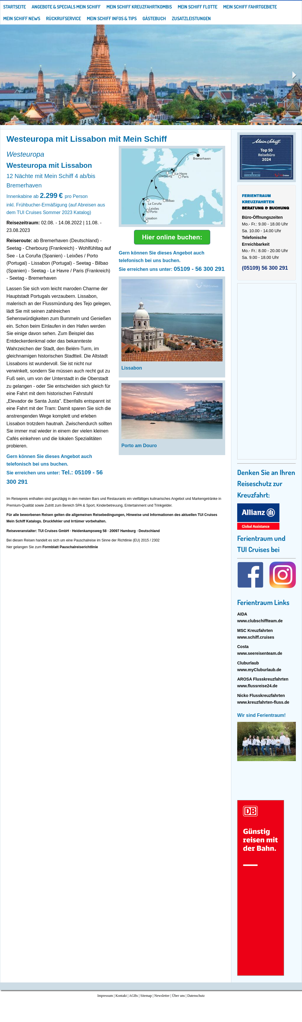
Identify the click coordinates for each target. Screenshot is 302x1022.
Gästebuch (154, 18)
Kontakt (121, 996)
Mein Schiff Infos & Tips (112, 18)
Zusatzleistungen (191, 18)
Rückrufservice (63, 18)
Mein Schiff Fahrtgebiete (250, 7)
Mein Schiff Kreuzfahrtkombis (139, 7)
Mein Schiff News (21, 18)
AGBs (133, 996)
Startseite (14, 7)
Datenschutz (196, 996)
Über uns (178, 996)
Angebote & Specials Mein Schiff (66, 7)
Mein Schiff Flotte (197, 7)
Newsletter (161, 996)
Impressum (105, 996)
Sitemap (146, 996)
